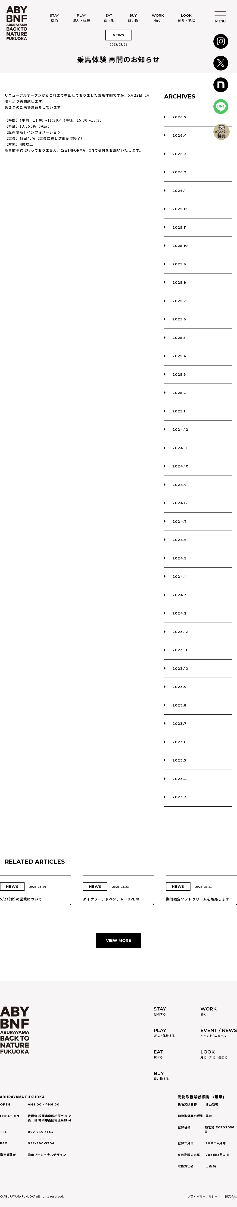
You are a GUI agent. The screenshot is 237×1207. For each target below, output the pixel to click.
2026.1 (179, 190)
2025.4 (179, 356)
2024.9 (179, 484)
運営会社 (231, 1196)
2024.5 (179, 558)
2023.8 (179, 705)
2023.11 (179, 650)
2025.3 (179, 374)
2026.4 (179, 135)
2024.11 (179, 448)
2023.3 (179, 797)
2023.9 (179, 687)
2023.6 (179, 742)
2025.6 (179, 319)
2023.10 (180, 668)
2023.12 (180, 632)
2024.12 (180, 429)
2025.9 (179, 264)
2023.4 (179, 779)
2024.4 (179, 576)
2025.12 (180, 209)
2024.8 (179, 503)
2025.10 (180, 245)
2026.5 (179, 117)
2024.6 (179, 539)
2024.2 (179, 613)
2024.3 (179, 595)
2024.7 (179, 521)
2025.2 (179, 392)
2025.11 (179, 227)
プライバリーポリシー (202, 1196)
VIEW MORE (118, 940)
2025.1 (178, 411)
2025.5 (179, 337)
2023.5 (179, 760)
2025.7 (179, 301)
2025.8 (179, 282)
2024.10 (180, 466)
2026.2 (179, 172)
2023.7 (179, 723)
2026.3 (179, 154)
